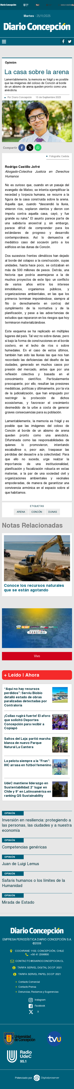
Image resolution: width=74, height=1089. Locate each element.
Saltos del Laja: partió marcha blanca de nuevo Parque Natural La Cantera (27, 743)
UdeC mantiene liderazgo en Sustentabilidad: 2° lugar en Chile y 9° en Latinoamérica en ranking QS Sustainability (27, 789)
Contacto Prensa (27, 987)
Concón (36, 512)
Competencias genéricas (24, 847)
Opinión (9, 813)
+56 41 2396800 (39, 954)
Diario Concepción (22, 97)
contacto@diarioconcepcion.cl (39, 960)
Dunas (52, 512)
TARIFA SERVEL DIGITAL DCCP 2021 (39, 967)
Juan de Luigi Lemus (20, 863)
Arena (21, 512)
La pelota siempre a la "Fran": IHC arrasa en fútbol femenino (27, 763)
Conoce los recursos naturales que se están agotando (34, 587)
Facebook (37, 1006)
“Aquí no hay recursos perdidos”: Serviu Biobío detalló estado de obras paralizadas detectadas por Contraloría (25, 697)
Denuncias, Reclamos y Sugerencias (38, 991)
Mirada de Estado (18, 902)
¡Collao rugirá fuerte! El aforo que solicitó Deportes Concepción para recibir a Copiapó (27, 722)
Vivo (37, 656)
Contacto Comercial (29, 982)
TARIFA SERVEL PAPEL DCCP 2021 (39, 974)
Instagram (37, 1000)
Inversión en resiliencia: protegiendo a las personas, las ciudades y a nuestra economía (37, 825)
